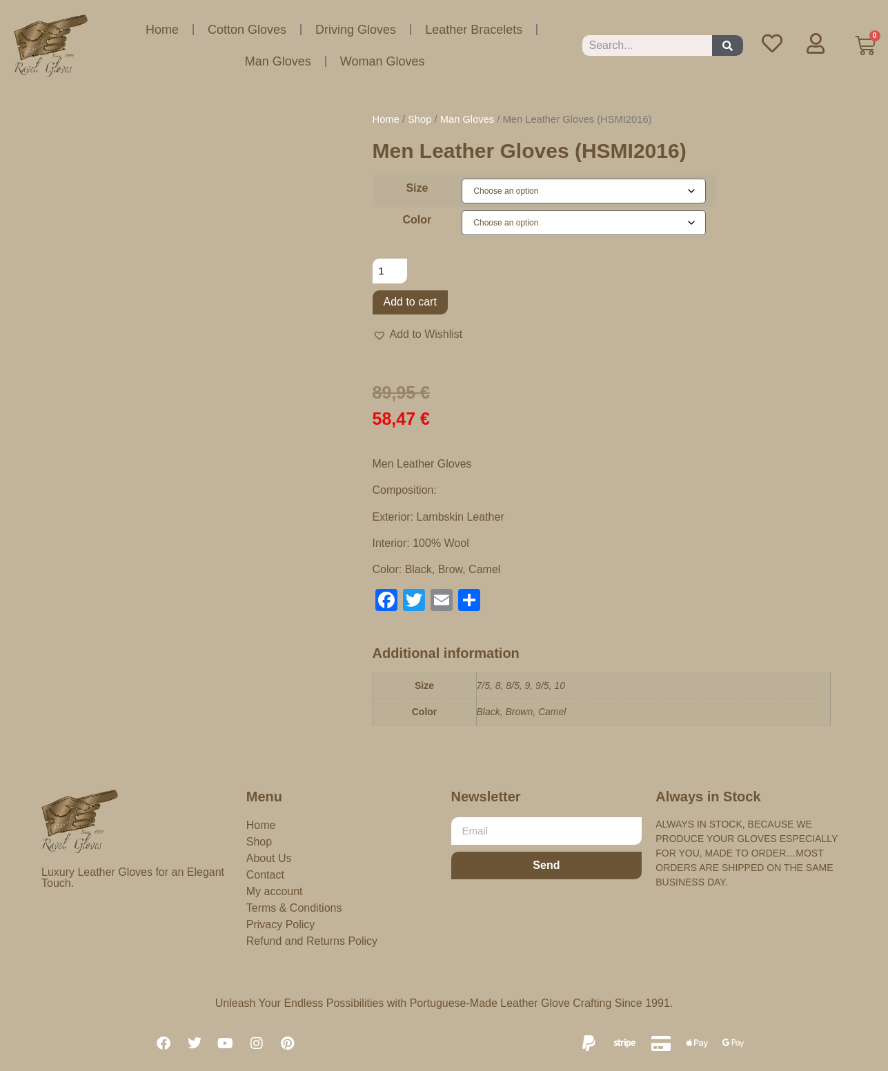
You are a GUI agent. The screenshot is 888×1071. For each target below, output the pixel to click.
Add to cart (410, 302)
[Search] (727, 45)
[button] (418, 334)
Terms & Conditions (294, 908)
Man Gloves (278, 61)
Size (417, 188)
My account (274, 891)
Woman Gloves (382, 61)
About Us (269, 858)
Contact (265, 875)
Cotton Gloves (247, 30)
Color (417, 220)
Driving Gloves (355, 30)
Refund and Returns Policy (311, 941)
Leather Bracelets (473, 30)
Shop (419, 119)
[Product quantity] (390, 271)
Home (162, 30)
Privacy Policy (280, 924)
